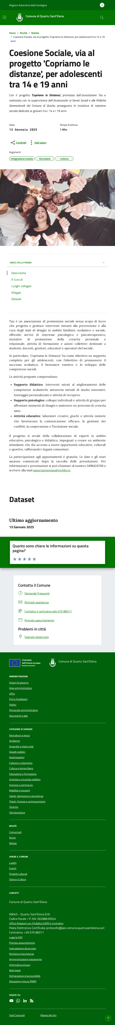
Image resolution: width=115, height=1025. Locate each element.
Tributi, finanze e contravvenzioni (27, 801)
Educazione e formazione (23, 774)
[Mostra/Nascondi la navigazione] (4, 17)
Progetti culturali (18, 874)
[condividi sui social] (18, 143)
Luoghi (12, 863)
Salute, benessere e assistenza (26, 796)
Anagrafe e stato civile (21, 746)
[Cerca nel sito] (102, 18)
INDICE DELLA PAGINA (57, 262)
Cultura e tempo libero (21, 768)
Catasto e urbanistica (20, 763)
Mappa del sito (48, 1015)
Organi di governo (18, 683)
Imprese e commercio (21, 785)
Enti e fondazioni (18, 699)
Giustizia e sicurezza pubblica (24, 779)
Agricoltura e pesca (19, 735)
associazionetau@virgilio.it (51, 470)
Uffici (12, 694)
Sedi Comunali (17, 1015)
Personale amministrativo (23, 710)
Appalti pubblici (17, 752)
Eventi (12, 868)
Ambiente (14, 741)
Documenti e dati (18, 716)
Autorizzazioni (16, 757)
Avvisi (12, 838)
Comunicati (15, 832)
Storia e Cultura (17, 879)
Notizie (13, 843)
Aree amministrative (20, 688)
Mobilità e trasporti (19, 790)
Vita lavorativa (17, 812)
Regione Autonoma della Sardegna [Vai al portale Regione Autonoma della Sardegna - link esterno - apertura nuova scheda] (28, 5)
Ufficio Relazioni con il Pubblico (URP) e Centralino (36, 923)
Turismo (13, 807)
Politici (12, 705)
